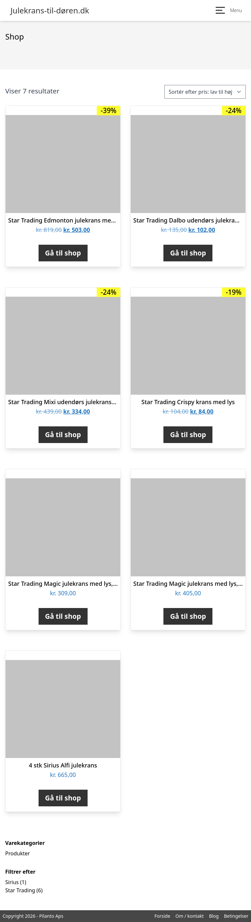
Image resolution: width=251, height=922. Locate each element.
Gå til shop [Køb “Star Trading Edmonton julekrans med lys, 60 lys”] (63, 252)
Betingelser (236, 916)
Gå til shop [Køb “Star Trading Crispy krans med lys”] (188, 434)
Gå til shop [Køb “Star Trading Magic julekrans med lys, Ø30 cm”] (63, 616)
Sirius (12, 882)
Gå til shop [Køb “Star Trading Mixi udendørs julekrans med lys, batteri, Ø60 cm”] (63, 434)
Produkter (17, 853)
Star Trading (20, 890)
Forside (162, 916)
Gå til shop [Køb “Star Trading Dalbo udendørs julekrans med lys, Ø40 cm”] (188, 252)
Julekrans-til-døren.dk (49, 10)
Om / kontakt (190, 916)
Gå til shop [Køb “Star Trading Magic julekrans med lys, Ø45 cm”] (188, 616)
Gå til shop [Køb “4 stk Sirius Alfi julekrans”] (63, 797)
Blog (214, 916)
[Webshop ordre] (205, 92)
